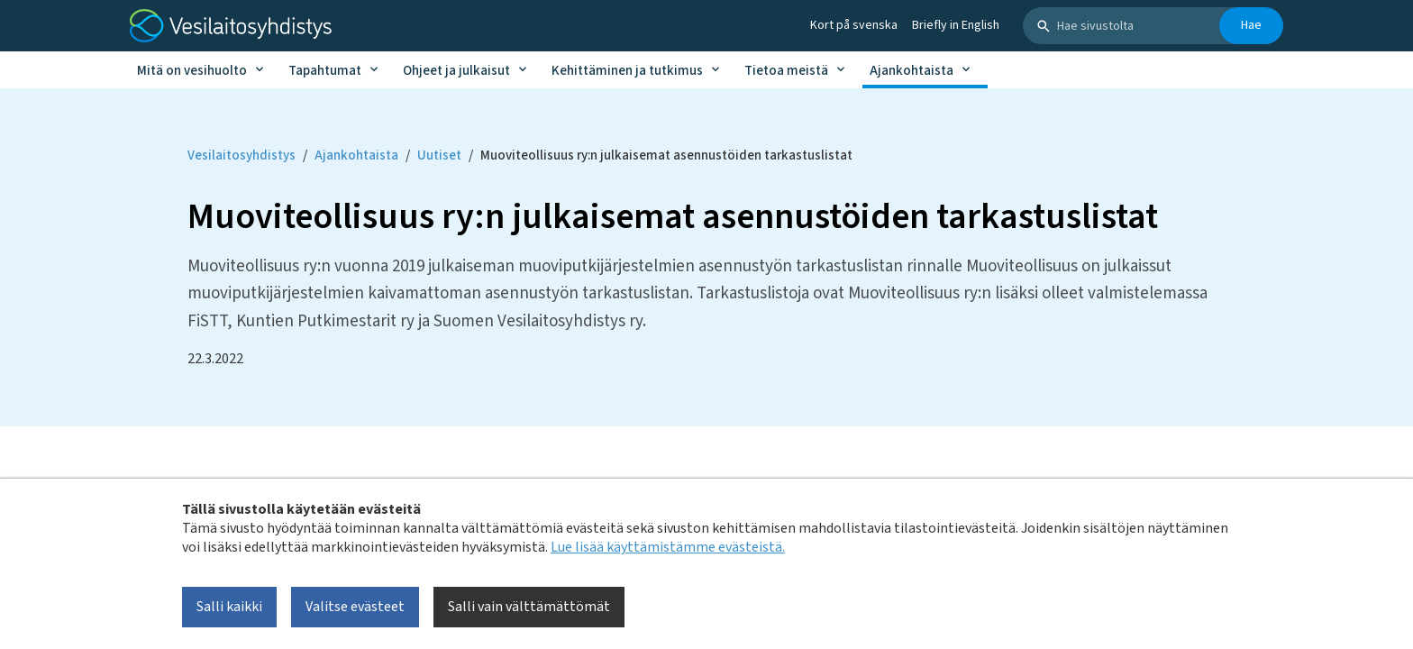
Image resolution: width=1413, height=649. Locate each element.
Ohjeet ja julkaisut (456, 70)
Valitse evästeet (355, 607)
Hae (1251, 25)
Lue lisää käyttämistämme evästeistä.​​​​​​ (668, 547)
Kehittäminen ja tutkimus (627, 70)
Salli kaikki (229, 607)
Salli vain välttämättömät (529, 607)
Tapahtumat (324, 70)
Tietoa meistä (786, 70)
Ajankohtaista (911, 70)
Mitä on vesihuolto (192, 70)
